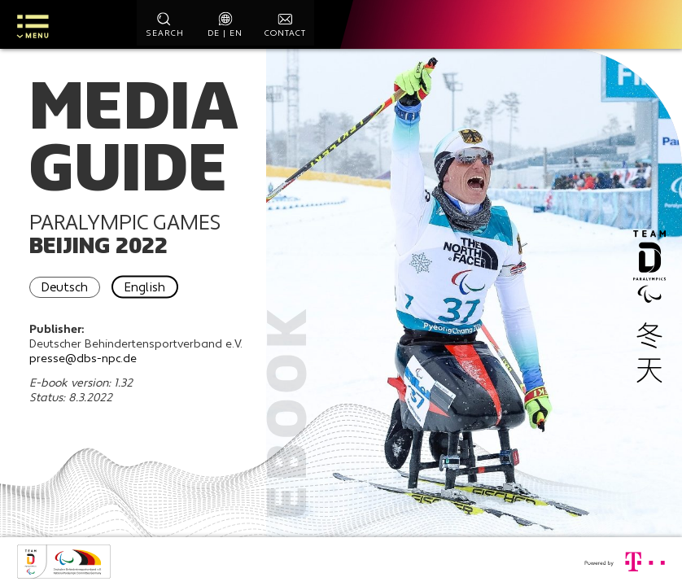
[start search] (165, 24)
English (152, 297)
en (236, 34)
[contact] (285, 24)
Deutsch (70, 297)
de (214, 34)
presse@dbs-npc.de (88, 368)
